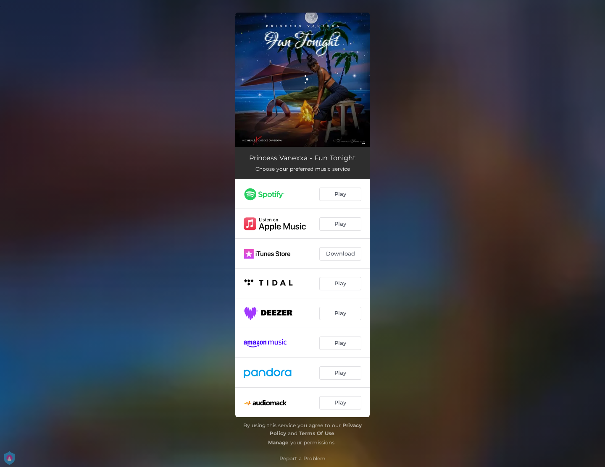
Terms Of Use (316, 433)
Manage (278, 442)
